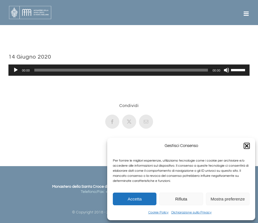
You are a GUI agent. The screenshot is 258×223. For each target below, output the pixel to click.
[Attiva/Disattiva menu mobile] (247, 14)
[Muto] (226, 70)
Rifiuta (181, 199)
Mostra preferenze (227, 199)
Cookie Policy (158, 212)
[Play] (16, 70)
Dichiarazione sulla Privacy (191, 212)
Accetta (135, 199)
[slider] (121, 70)
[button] (247, 146)
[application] (129, 70)
